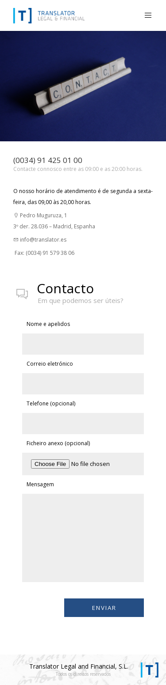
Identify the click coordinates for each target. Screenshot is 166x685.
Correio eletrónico (50, 363)
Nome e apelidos (48, 324)
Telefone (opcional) (51, 403)
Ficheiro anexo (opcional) (58, 443)
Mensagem (40, 484)
